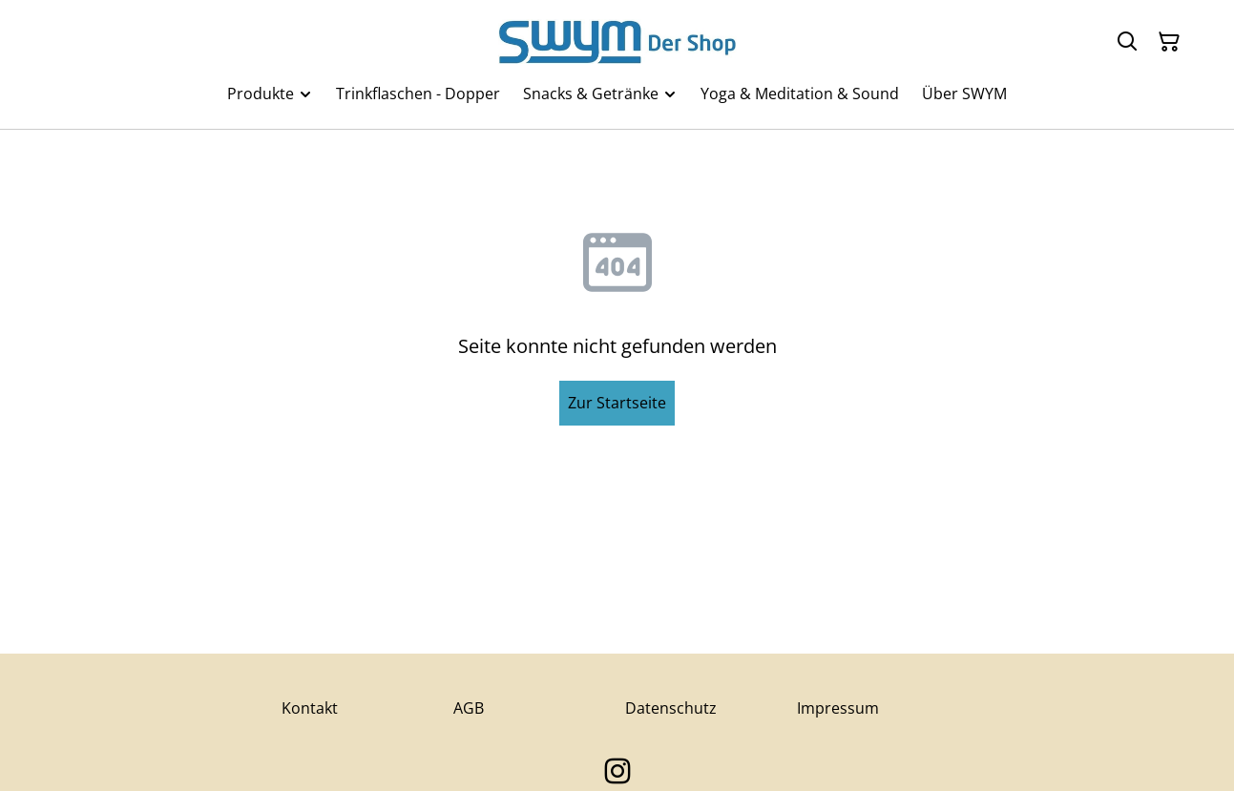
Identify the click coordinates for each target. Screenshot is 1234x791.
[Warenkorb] (1169, 42)
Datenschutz (671, 707)
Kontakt (310, 707)
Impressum (838, 707)
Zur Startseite (617, 402)
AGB (468, 707)
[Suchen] (1127, 42)
